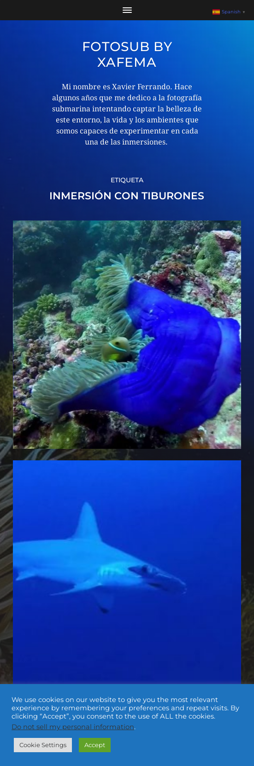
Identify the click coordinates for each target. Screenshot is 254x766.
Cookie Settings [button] (42, 745)
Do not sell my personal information (73, 727)
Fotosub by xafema (127, 54)
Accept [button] (94, 745)
